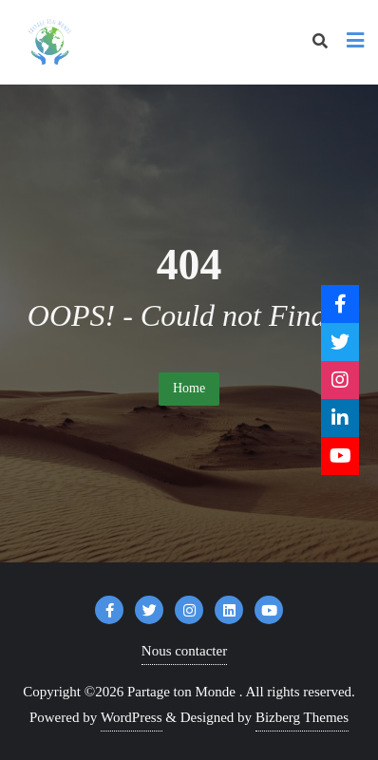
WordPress (131, 717)
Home (189, 388)
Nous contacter (184, 650)
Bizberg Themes (302, 717)
